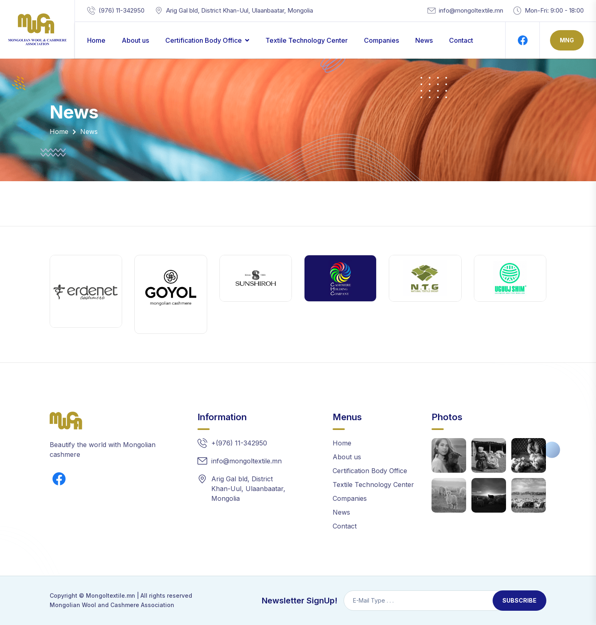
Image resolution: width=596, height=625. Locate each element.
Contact (461, 40)
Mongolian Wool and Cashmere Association (112, 604)
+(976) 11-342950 (239, 443)
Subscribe (519, 600)
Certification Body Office (203, 40)
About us (135, 40)
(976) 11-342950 (122, 10)
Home (96, 40)
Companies (381, 40)
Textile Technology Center (306, 40)
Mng (567, 40)
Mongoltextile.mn (110, 595)
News (424, 40)
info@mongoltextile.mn (471, 10)
